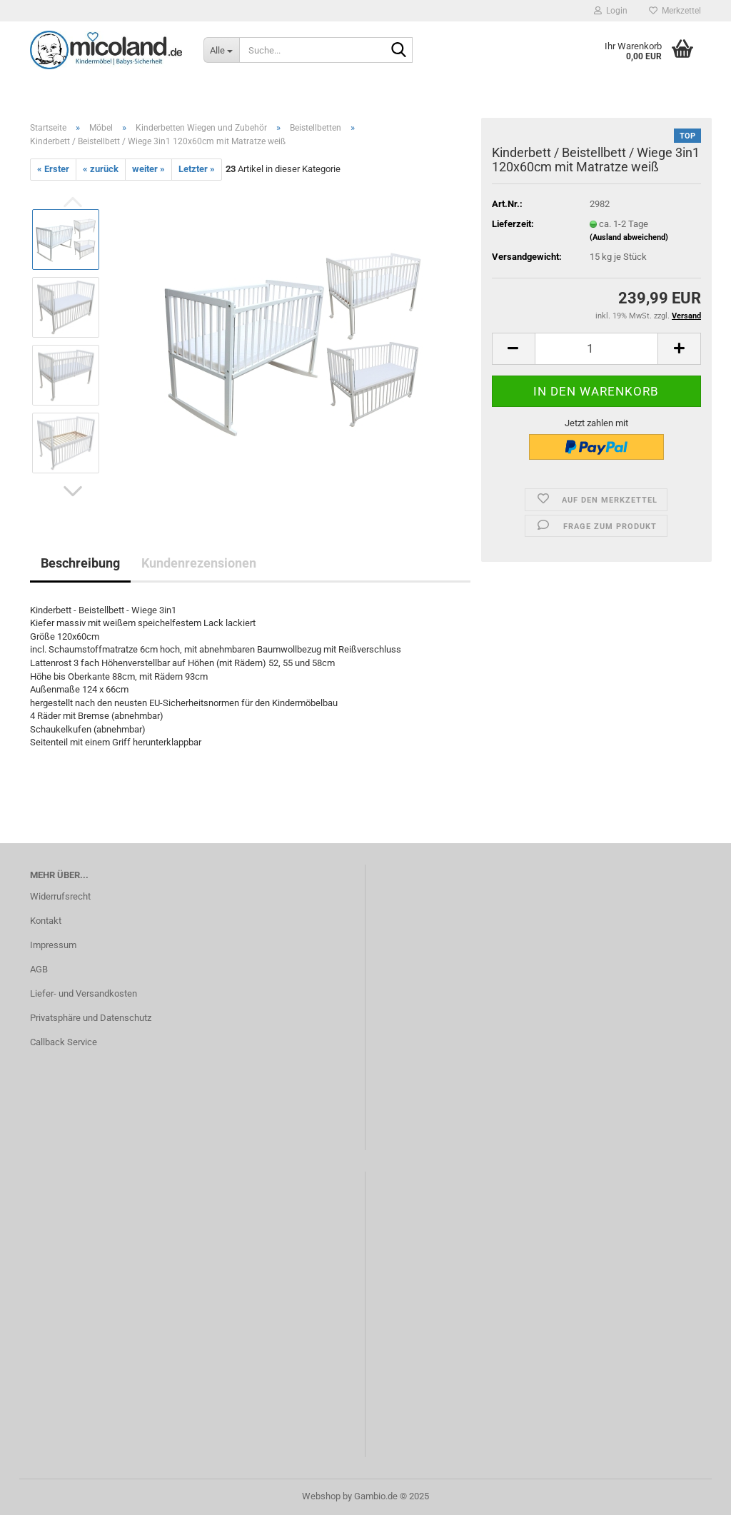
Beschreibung (80, 562)
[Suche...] (221, 50)
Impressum (53, 945)
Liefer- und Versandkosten (83, 993)
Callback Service (63, 1042)
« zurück (101, 168)
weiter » (148, 168)
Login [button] (610, 11)
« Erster (53, 168)
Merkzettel (675, 11)
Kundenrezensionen (198, 562)
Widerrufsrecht (60, 896)
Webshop (321, 1496)
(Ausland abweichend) (629, 237)
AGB (39, 969)
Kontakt (45, 920)
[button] (72, 491)
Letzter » (196, 168)
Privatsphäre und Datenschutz (90, 1017)
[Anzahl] (596, 349)
